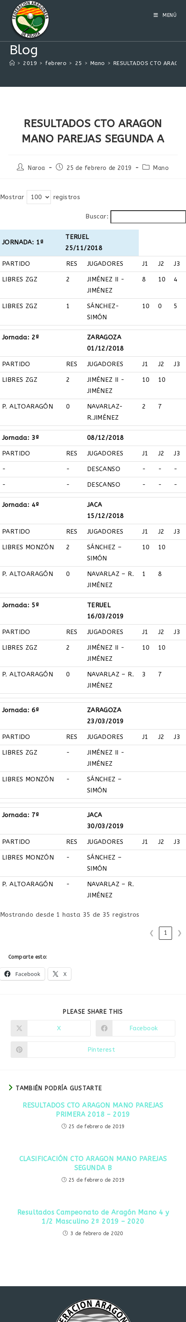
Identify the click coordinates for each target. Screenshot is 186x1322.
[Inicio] (12, 63)
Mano (161, 168)
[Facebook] (93, 1271)
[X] (74, 1271)
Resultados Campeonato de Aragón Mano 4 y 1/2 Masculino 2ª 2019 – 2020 (93, 1016)
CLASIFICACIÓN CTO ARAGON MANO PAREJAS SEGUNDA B (93, 963)
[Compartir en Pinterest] (93, 849)
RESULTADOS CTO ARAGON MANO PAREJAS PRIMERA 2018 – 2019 (93, 909)
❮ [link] (151, 733)
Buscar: (96, 216)
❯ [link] (179, 733)
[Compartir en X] (51, 828)
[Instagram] (112, 1271)
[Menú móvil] (165, 15)
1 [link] (166, 733)
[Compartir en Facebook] (136, 828)
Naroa (36, 168)
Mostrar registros (40, 197)
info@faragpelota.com (129, 1236)
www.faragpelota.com (52, 1236)
